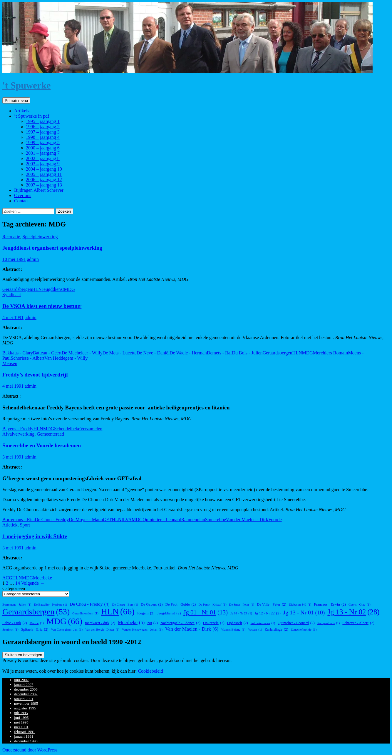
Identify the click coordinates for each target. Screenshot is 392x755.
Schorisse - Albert (27, 358)
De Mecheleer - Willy (82, 352)
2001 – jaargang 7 (43, 153)
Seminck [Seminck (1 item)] (10, 629)
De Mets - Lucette (120, 352)
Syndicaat (11, 294)
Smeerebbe (215, 519)
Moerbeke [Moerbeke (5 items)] (131, 623)
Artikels (21, 110)
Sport (25, 524)
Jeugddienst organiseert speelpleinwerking (52, 248)
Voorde (275, 519)
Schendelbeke (67, 428)
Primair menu (16, 100)
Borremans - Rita (18, 519)
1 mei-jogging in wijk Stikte (34, 536)
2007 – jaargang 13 (44, 184)
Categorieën (13, 588)
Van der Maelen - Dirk (247, 519)
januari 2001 (23, 698)
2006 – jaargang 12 (44, 179)
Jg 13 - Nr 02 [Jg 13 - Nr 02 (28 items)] (353, 612)
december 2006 (26, 689)
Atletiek (10, 524)
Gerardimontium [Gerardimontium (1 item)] (85, 613)
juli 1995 (21, 713)
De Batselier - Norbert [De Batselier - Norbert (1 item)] (50, 604)
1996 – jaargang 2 (43, 126)
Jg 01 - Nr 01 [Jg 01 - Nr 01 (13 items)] (205, 612)
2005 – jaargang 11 (44, 174)
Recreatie (11, 236)
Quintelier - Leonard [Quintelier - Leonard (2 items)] (296, 623)
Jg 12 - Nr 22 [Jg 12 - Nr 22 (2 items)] (268, 613)
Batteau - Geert (47, 352)
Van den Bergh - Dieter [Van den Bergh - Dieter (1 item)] (102, 629)
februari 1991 (24, 731)
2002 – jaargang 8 (43, 158)
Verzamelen (91, 428)
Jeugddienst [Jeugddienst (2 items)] (169, 613)
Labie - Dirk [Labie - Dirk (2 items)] (14, 623)
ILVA (126, 519)
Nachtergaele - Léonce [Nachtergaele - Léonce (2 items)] (180, 623)
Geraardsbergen (17, 289)
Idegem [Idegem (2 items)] (146, 613)
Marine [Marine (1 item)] (37, 623)
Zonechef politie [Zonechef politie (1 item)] (304, 629)
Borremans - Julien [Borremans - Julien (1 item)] (16, 604)
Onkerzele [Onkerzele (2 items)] (214, 623)
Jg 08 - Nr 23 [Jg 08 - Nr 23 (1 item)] (241, 613)
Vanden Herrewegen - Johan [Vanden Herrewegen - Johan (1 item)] (142, 629)
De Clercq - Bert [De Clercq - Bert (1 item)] (125, 604)
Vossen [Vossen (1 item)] (255, 629)
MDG (69, 289)
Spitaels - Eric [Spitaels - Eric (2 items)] (34, 629)
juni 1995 (21, 717)
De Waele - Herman (188, 352)
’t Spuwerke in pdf (31, 116)
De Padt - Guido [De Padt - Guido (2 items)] (180, 604)
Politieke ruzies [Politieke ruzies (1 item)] (263, 623)
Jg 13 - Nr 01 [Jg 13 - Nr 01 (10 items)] (304, 612)
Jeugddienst (53, 289)
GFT (107, 519)
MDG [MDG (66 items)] (64, 621)
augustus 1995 (25, 708)
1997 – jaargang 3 (43, 131)
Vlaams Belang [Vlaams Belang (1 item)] (233, 629)
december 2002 (26, 694)
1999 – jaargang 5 (43, 142)
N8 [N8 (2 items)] (152, 623)
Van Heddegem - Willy (66, 358)
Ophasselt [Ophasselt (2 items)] (237, 623)
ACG (7, 577)
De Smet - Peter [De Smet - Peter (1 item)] (241, 604)
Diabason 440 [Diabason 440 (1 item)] (300, 604)
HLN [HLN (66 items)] (118, 611)
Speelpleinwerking (40, 236)
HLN (37, 289)
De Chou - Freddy (52, 519)
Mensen (9, 363)
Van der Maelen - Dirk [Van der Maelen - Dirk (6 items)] (191, 629)
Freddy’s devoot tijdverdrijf (35, 374)
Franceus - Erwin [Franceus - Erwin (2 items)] (330, 604)
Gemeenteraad (50, 433)
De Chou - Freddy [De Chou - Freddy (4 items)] (90, 604)
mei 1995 (21, 722)
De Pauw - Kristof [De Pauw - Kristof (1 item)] (212, 604)
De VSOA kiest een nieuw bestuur (41, 306)
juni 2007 (21, 680)
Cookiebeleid (150, 671)
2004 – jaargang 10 (44, 168)
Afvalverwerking (18, 433)
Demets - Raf (219, 352)
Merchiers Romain (330, 352)
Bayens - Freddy (17, 428)
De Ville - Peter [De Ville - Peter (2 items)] (271, 604)
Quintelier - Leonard (162, 519)
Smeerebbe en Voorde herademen (41, 445)
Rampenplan (193, 519)
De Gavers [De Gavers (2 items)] (152, 604)
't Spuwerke (26, 85)
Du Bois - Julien (247, 352)
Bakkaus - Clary (17, 352)
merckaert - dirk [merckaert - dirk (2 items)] (100, 623)
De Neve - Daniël (153, 352)
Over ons (22, 195)
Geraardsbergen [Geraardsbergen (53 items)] (36, 611)
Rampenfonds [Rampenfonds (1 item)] (328, 623)
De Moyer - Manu (86, 519)
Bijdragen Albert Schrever (38, 190)
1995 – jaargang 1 (43, 121)
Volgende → (33, 583)
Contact (21, 200)
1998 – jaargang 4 (43, 137)
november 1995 (26, 703)
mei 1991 (21, 727)
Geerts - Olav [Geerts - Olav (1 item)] (360, 604)
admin (33, 259)
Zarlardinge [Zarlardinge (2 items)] (276, 629)
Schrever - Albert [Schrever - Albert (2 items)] (358, 623)
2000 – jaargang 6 (43, 147)
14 (17, 583)
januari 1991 (23, 736)
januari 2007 (23, 684)
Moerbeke (42, 577)
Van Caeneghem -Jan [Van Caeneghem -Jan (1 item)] (67, 629)
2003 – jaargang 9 (43, 163)
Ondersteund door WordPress (30, 749)
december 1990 (26, 741)
